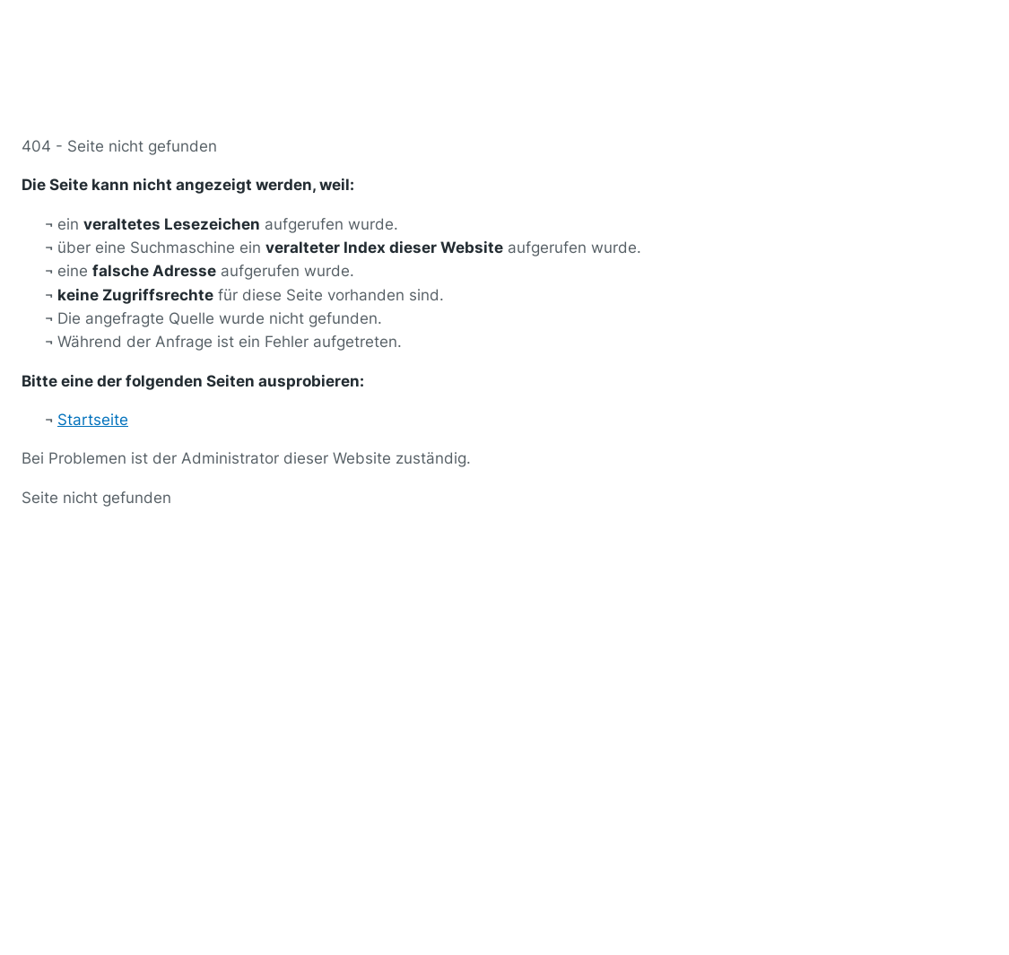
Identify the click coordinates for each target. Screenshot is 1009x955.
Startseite (92, 420)
